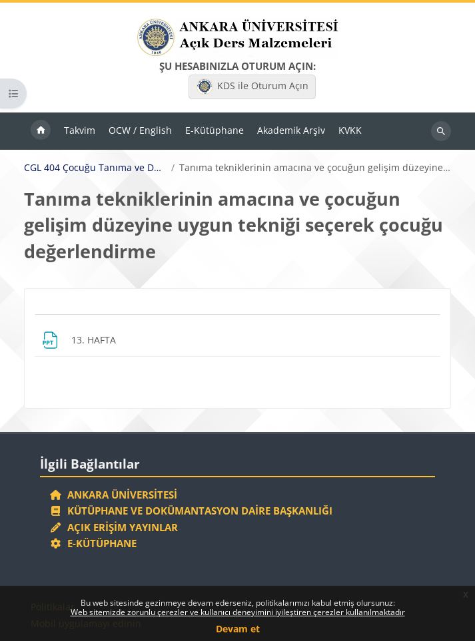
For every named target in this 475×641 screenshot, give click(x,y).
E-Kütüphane (93, 543)
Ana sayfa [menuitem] (40, 131)
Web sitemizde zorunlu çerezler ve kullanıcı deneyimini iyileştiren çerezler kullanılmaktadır (238, 612)
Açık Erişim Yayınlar (115, 527)
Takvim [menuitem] (79, 130)
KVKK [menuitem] (350, 130)
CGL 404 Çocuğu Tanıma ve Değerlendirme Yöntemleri (95, 168)
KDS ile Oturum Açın (252, 87)
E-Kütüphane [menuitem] (214, 130)
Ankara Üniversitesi (113, 494)
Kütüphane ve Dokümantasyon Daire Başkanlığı (190, 510)
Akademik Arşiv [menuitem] (291, 130)
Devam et (238, 628)
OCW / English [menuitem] (140, 130)
